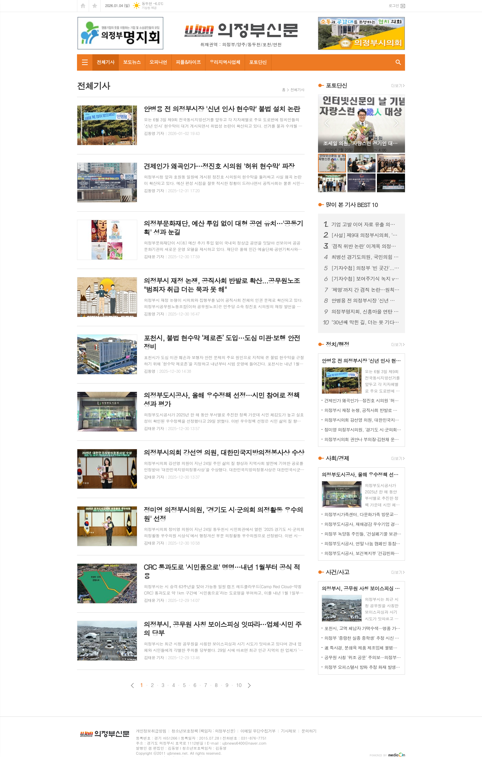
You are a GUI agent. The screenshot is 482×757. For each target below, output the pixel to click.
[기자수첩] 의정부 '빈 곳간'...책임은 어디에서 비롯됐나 (365, 268)
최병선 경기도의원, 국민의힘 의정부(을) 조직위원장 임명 (365, 257)
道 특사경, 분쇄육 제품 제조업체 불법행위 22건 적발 (362, 647)
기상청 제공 (149, 8)
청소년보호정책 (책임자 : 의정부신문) (203, 731)
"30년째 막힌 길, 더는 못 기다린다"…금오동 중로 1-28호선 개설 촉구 (365, 322)
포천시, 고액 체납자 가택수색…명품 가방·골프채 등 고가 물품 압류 (362, 628)
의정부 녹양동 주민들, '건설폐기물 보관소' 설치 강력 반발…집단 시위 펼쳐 (362, 534)
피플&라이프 (188, 62)
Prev (326, 123)
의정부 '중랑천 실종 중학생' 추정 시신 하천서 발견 (362, 638)
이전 (132, 685)
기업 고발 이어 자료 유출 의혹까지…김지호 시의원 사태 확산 (365, 224)
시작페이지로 (83, 6)
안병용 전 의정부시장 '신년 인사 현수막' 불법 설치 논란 (365, 300)
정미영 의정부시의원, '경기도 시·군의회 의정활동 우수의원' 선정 (362, 429)
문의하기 (308, 731)
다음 (249, 685)
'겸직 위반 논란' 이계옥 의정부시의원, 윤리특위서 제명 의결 (365, 246)
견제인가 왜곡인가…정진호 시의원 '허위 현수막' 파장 (362, 400)
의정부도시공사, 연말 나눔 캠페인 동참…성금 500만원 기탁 (362, 543)
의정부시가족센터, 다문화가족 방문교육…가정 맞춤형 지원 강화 (362, 514)
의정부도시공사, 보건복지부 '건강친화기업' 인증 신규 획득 (362, 553)
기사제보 (288, 731)
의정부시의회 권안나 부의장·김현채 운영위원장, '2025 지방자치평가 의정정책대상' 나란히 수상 (362, 439)
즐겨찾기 (94, 6)
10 (239, 685)
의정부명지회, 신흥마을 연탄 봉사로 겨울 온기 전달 (365, 311)
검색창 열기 (398, 62)
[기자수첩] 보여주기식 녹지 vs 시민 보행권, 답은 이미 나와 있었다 (365, 278)
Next (396, 123)
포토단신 (258, 62)
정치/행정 (337, 344)
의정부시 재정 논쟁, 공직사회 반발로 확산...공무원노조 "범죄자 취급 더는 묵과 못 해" (362, 410)
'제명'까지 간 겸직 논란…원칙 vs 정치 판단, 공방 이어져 (365, 289)
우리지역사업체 (225, 62)
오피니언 (158, 62)
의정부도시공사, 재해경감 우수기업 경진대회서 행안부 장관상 (362, 524)
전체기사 (105, 62)
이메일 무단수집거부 (257, 731)
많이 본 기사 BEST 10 (352, 205)
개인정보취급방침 (151, 731)
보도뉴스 (132, 62)
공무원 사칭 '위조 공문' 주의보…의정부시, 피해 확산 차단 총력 (362, 657)
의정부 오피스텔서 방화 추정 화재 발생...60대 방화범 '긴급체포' (362, 667)
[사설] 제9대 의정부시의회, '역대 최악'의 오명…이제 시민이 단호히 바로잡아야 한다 (365, 235)
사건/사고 (337, 572)
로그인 (394, 5)
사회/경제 (337, 458)
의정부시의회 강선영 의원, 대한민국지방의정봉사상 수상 (362, 420)
